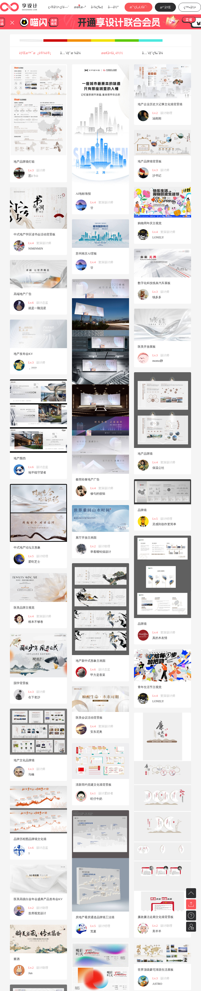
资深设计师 (105, 202)
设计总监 (42, 302)
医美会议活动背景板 (89, 717)
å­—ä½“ (113, 7)
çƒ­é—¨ (64, 7)
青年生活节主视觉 (150, 687)
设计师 (40, 170)
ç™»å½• (190, 7)
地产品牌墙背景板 (150, 161)
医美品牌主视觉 (24, 607)
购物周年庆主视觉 (150, 223)
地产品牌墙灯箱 (24, 161)
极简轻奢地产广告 (88, 479)
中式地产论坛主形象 (27, 547)
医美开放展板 (147, 346)
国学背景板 (21, 683)
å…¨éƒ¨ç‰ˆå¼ (154, 53)
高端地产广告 (23, 294)
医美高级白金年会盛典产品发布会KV (38, 899)
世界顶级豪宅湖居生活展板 (155, 969)
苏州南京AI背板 (86, 253)
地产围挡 (20, 458)
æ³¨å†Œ (165, 7)
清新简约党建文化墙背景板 (93, 784)
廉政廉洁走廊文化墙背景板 (155, 917)
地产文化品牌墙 (24, 760)
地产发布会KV (23, 354)
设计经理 (166, 518)
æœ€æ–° (80, 7)
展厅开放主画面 (86, 537)
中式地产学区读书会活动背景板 (34, 234)
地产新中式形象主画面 (90, 660)
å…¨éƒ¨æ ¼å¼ (72, 53)
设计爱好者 (105, 793)
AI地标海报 (83, 193)
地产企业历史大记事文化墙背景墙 (160, 104)
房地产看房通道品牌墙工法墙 (95, 917)
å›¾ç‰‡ (97, 7)
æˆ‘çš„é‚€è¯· (138, 7)
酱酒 (17, 959)
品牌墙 (142, 510)
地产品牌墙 (145, 453)
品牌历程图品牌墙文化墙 (30, 839)
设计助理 (166, 113)
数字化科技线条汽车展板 (154, 283)
